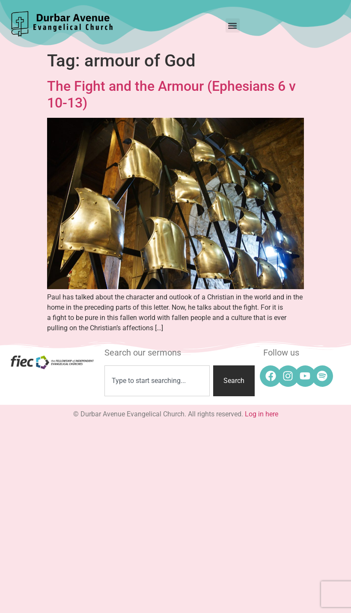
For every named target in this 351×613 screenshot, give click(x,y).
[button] (233, 25)
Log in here (261, 414)
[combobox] (156, 380)
